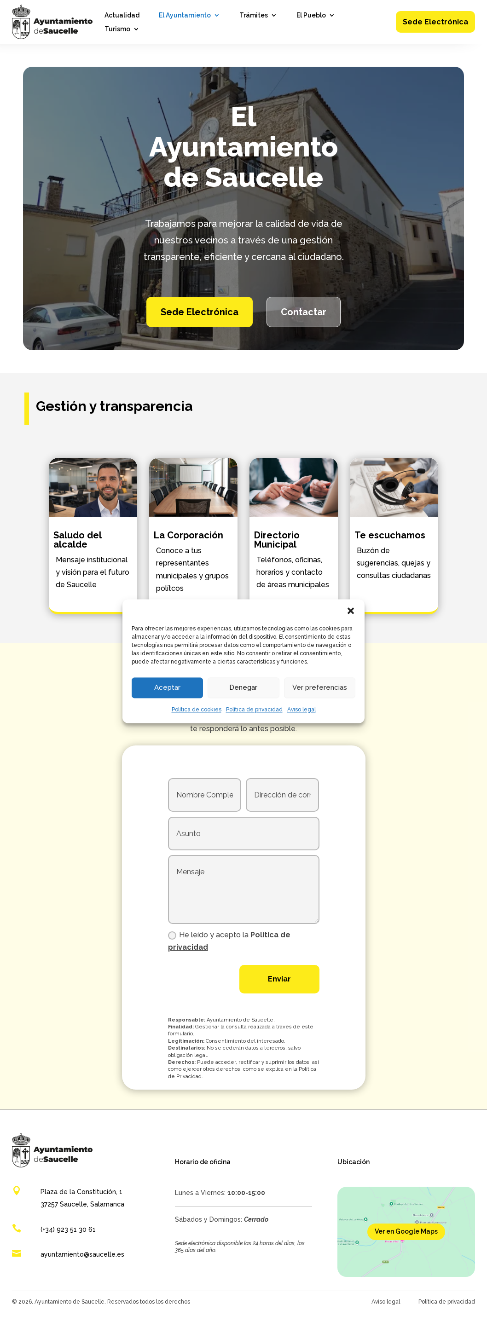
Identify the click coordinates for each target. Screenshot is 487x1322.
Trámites (253, 15)
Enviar (279, 979)
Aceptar (167, 687)
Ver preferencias (319, 687)
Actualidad (121, 15)
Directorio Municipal (277, 540)
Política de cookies (196, 709)
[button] (350, 610)
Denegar (243, 687)
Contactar (303, 312)
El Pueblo (311, 15)
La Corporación (188, 535)
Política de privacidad (254, 709)
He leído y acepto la (229, 941)
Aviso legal (301, 709)
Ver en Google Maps (406, 1231)
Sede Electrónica (435, 21)
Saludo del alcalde (77, 540)
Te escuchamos (389, 535)
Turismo (117, 29)
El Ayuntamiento (185, 15)
